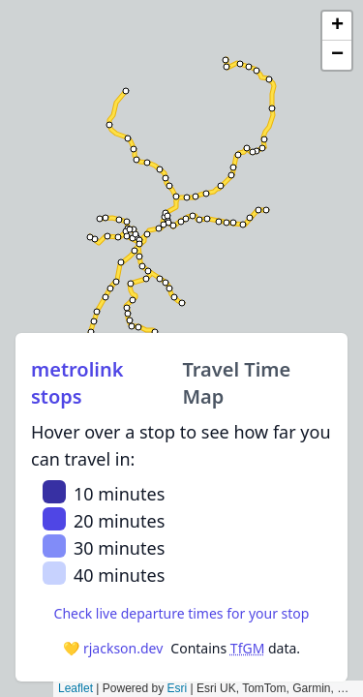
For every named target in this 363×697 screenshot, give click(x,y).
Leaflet (75, 688)
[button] (336, 26)
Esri (177, 688)
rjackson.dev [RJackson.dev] (123, 648)
